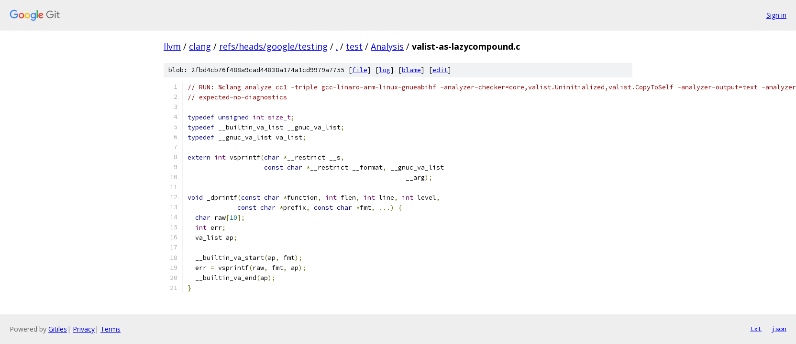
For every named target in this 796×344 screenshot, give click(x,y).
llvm (172, 46)
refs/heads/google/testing (273, 46)
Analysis (387, 46)
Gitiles (57, 328)
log (384, 70)
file (359, 70)
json (778, 328)
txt (756, 328)
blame (411, 70)
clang (200, 46)
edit (440, 70)
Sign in (776, 15)
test (354, 46)
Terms (110, 328)
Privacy (84, 328)
